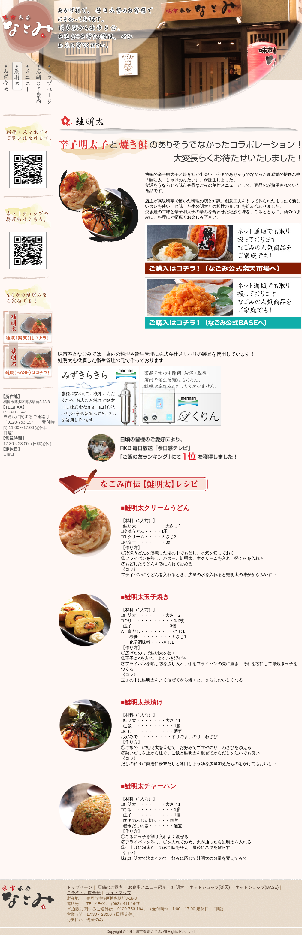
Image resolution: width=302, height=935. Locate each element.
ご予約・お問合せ (84, 892)
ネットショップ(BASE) (257, 887)
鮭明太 (177, 887)
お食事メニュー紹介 (147, 887)
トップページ (79, 887)
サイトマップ (118, 892)
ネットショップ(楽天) (209, 887)
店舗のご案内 (110, 887)
